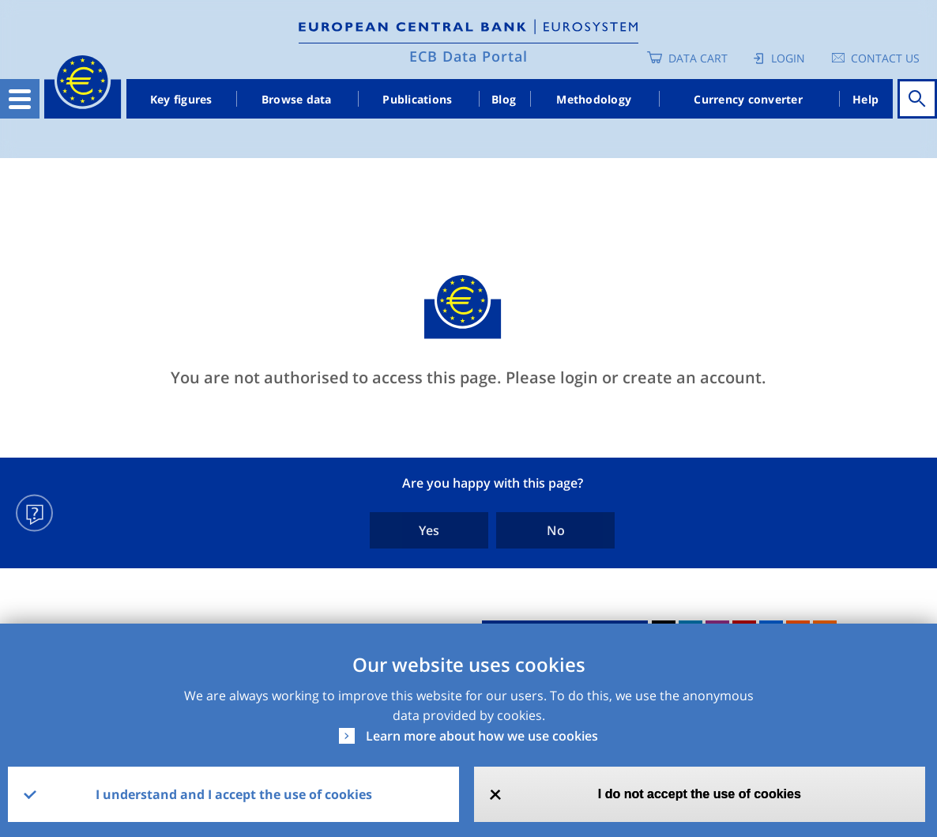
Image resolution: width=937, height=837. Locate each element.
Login (788, 58)
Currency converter (748, 99)
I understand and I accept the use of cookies (234, 794)
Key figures (181, 99)
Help (865, 99)
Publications (417, 99)
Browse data (297, 99)
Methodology (593, 99)
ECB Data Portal (468, 56)
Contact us (885, 58)
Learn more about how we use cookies (482, 736)
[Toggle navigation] (20, 99)
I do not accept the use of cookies (699, 794)
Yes (429, 530)
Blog (503, 99)
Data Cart (698, 58)
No (556, 530)
